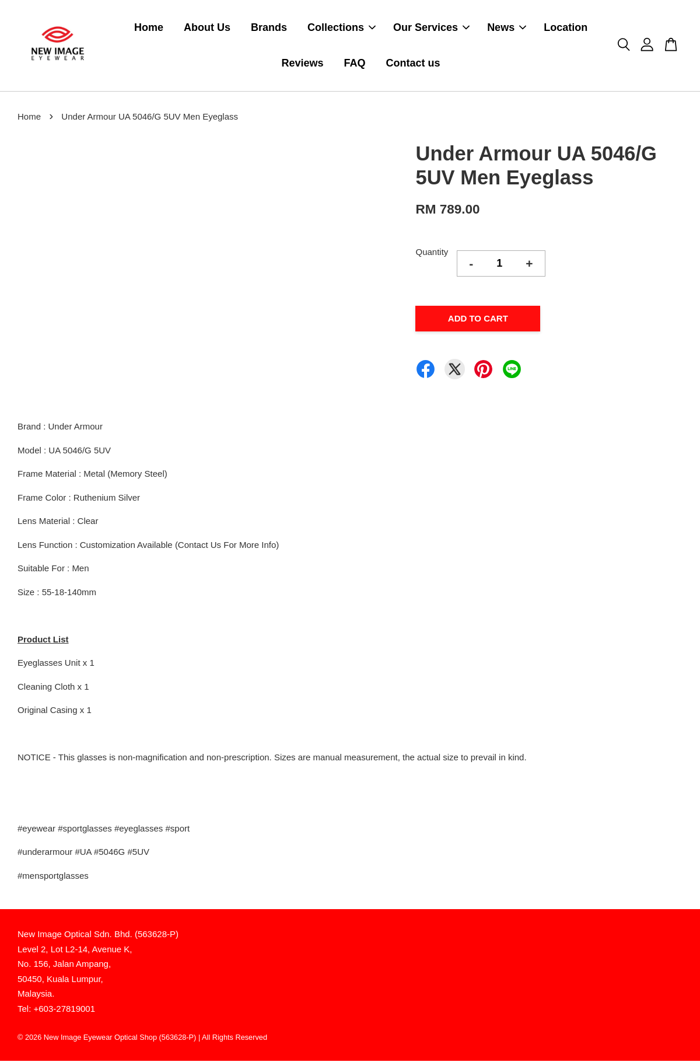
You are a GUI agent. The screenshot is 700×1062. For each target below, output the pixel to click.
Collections (341, 28)
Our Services (431, 28)
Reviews (303, 63)
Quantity (431, 253)
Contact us (413, 63)
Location (565, 28)
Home (148, 28)
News (506, 28)
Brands (269, 28)
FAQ (355, 63)
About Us (207, 28)
